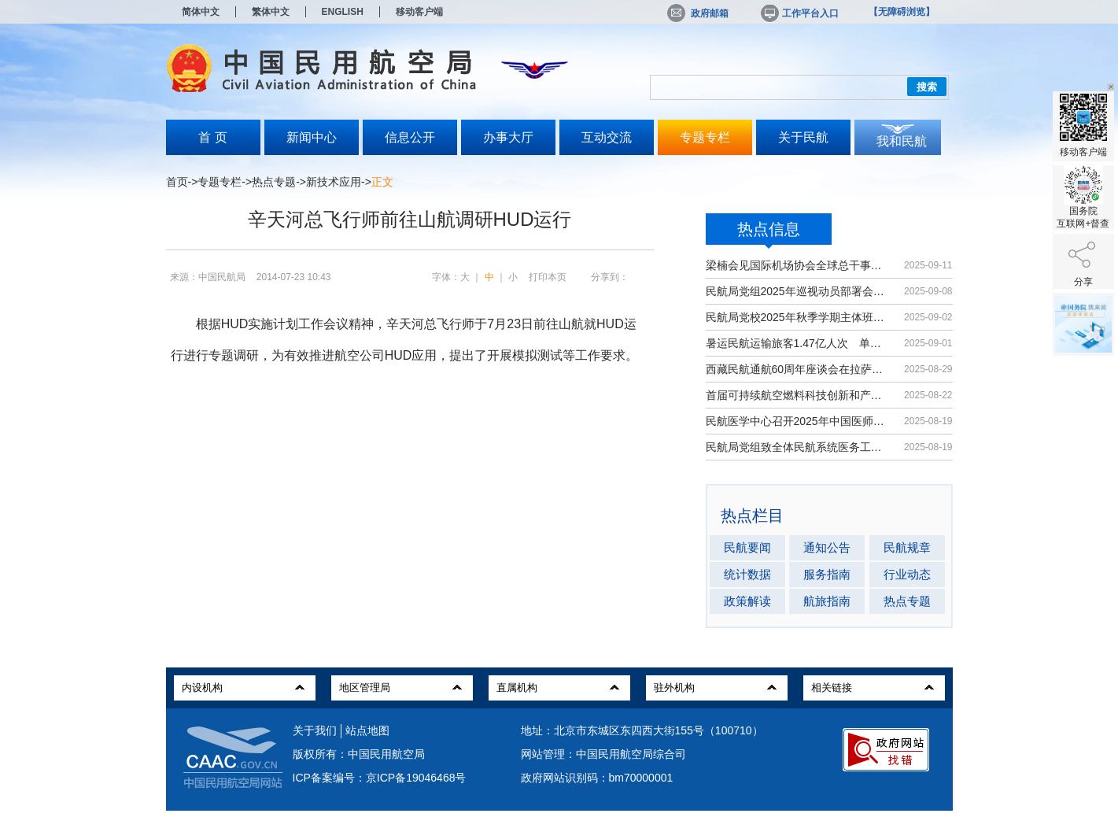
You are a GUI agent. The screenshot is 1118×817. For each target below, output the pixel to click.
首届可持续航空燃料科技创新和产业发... (797, 395)
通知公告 (826, 547)
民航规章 (907, 547)
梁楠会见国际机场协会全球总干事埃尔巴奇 (797, 265)
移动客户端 (419, 11)
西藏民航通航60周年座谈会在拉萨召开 (797, 369)
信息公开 (410, 137)
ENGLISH (342, 11)
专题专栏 (705, 137)
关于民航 (803, 137)
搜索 (927, 87)
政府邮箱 (698, 13)
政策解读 (747, 601)
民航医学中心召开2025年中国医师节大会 (797, 421)
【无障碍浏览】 (902, 11)
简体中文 (201, 11)
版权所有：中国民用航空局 (359, 754)
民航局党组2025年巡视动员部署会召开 (797, 291)
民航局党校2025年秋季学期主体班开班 (797, 317)
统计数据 (747, 574)
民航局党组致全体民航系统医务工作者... (797, 447)
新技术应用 (333, 182)
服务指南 (826, 574)
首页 (177, 182)
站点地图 (367, 730)
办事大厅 (508, 137)
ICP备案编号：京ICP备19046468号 (380, 777)
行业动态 (907, 574)
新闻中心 (311, 137)
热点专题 (274, 182)
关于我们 (315, 730)
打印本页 (547, 277)
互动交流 (606, 137)
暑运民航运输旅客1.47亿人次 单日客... (797, 343)
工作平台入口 (798, 13)
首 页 (212, 137)
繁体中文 (271, 11)
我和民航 (901, 141)
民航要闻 (747, 547)
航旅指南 (826, 601)
